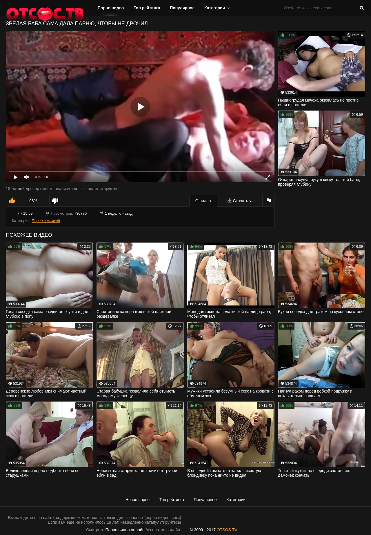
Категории (214, 8)
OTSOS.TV (227, 529)
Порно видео (111, 8)
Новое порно (138, 499)
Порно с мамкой (46, 220)
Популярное (182, 8)
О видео (203, 200)
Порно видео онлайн (125, 529)
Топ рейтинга (147, 8)
